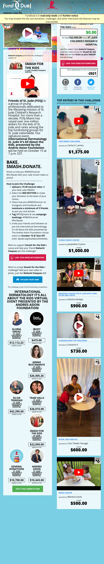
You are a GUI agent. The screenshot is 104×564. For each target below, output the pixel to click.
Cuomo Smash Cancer (68, 240)
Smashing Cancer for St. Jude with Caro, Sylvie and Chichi (77, 294)
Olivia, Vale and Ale (67, 439)
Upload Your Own (29, 279)
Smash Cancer (65, 493)
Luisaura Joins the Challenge (72, 340)
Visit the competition (28, 488)
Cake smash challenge (69, 141)
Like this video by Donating (29, 257)
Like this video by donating (80, 63)
